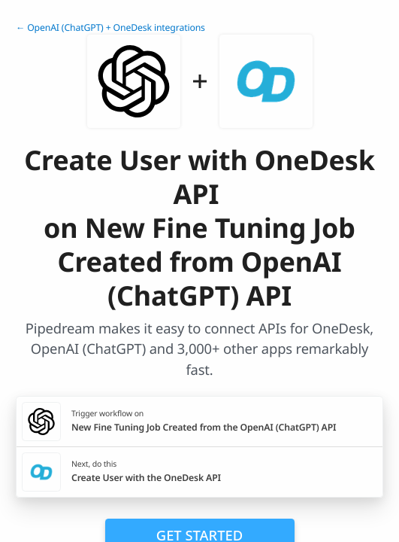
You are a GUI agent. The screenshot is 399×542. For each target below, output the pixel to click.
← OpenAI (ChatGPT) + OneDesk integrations (110, 27)
